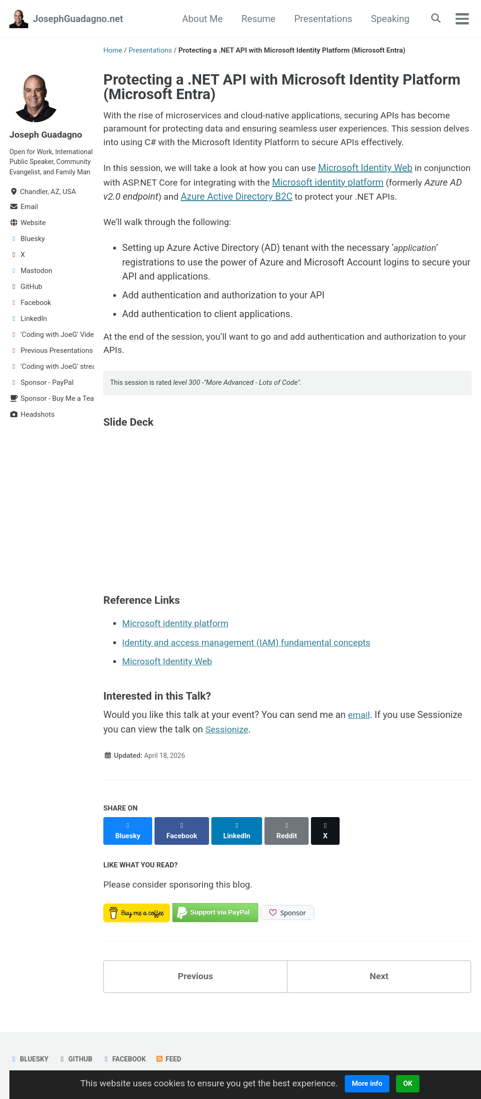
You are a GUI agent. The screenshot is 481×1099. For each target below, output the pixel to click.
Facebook (127, 1059)
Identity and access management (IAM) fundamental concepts (252, 661)
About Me (199, 18)
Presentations (320, 18)
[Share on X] (329, 844)
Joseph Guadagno (47, 134)
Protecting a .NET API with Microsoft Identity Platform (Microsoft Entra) (281, 87)
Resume (255, 18)
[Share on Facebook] (183, 844)
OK (414, 1083)
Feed (173, 1059)
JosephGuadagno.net (78, 18)
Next (379, 987)
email (359, 734)
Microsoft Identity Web (375, 170)
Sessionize (227, 748)
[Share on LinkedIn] (239, 844)
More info (373, 1083)
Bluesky (29, 1059)
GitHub (77, 1059)
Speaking (387, 18)
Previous (195, 987)
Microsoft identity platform (387, 184)
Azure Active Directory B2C (318, 198)
